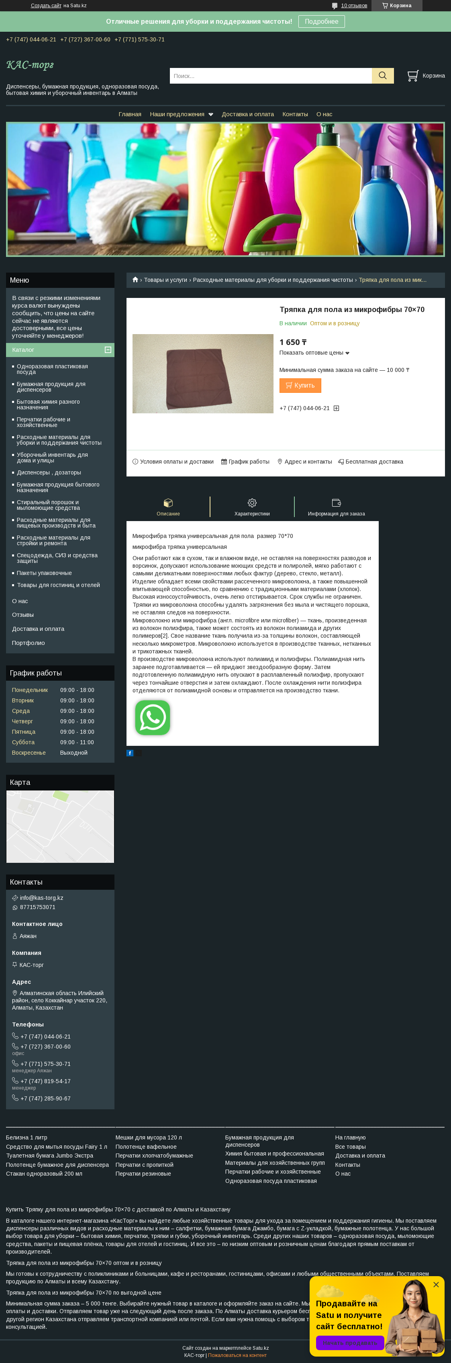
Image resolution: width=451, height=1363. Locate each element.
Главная (129, 114)
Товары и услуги (165, 280)
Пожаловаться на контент (237, 1355)
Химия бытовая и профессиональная (274, 1153)
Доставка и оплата (248, 114)
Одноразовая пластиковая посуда (52, 369)
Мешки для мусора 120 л (149, 1137)
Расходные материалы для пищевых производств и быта (56, 523)
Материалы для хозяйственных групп (275, 1163)
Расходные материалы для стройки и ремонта (53, 540)
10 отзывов (354, 5)
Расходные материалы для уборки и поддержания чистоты (273, 280)
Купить (304, 385)
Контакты (295, 114)
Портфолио (28, 642)
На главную (350, 1137)
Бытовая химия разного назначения (48, 404)
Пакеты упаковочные (44, 573)
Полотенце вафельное (146, 1146)
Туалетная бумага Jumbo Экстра (49, 1155)
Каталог (23, 349)
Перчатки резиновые (143, 1173)
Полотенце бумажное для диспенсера (57, 1165)
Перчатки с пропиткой (144, 1165)
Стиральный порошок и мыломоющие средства (48, 505)
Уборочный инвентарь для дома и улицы (52, 458)
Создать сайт (46, 5)
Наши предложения (177, 114)
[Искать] (383, 76)
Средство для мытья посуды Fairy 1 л (56, 1146)
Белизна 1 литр (26, 1137)
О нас (324, 114)
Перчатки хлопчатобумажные (154, 1155)
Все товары (350, 1146)
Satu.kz (261, 1348)
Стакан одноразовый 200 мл (44, 1173)
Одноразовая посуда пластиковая (271, 1181)
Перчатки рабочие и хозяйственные (43, 422)
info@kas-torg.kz (41, 898)
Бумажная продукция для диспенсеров (51, 387)
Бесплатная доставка (374, 461)
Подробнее (322, 21)
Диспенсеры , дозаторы (49, 472)
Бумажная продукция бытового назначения (58, 487)
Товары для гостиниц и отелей (58, 585)
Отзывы (23, 614)
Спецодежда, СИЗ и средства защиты (57, 558)
